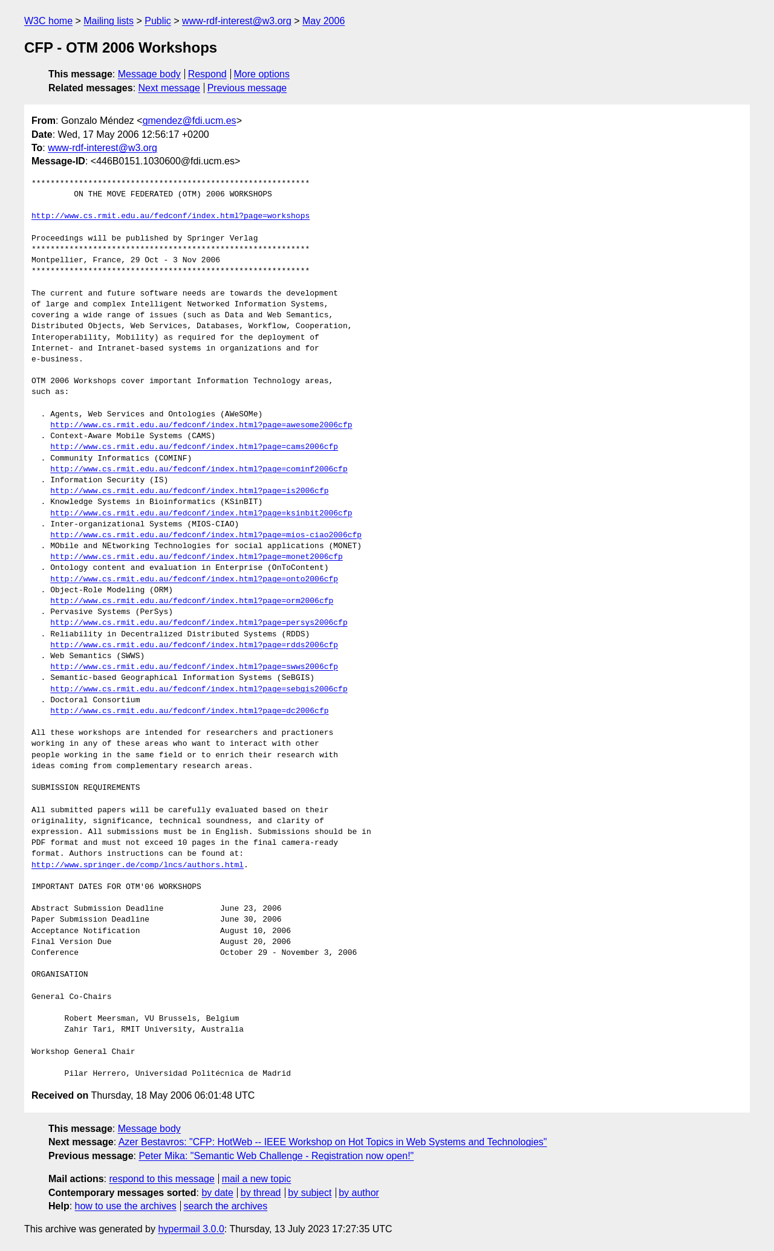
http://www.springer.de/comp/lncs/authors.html (137, 865)
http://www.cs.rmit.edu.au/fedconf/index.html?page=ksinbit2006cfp (201, 513)
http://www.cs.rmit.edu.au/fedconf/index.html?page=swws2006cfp (194, 667)
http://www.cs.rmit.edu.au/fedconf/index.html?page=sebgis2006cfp (198, 689)
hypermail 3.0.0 (191, 1229)
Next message (169, 88)
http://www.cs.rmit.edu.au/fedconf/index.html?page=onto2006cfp (194, 579)
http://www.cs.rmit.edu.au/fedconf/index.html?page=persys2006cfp (198, 623)
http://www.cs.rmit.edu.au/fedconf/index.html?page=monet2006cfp (196, 557)
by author (359, 1193)
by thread (261, 1193)
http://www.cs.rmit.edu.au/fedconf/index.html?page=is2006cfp (189, 491)
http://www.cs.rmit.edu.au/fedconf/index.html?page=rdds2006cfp (194, 645)
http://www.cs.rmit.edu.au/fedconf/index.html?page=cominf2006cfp (198, 469)
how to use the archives (126, 1206)
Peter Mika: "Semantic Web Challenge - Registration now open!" (276, 1156)
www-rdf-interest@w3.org (236, 21)
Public (158, 21)
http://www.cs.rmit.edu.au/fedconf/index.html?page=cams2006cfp (194, 447)
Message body (149, 74)
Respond (207, 74)
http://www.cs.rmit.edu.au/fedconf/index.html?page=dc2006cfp (189, 711)
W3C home (48, 21)
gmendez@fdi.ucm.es (189, 120)
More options (262, 74)
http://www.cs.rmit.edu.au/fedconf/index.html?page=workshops (170, 216)
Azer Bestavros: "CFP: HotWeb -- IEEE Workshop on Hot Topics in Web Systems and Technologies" (333, 1142)
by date (217, 1193)
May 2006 (323, 21)
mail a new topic (256, 1179)
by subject (309, 1193)
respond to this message (161, 1179)
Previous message (247, 88)
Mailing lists (108, 21)
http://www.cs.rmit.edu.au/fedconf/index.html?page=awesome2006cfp (201, 425)
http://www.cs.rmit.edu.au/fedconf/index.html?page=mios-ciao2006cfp (206, 535)
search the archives (226, 1206)
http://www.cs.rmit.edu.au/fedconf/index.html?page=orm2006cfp (191, 601)
